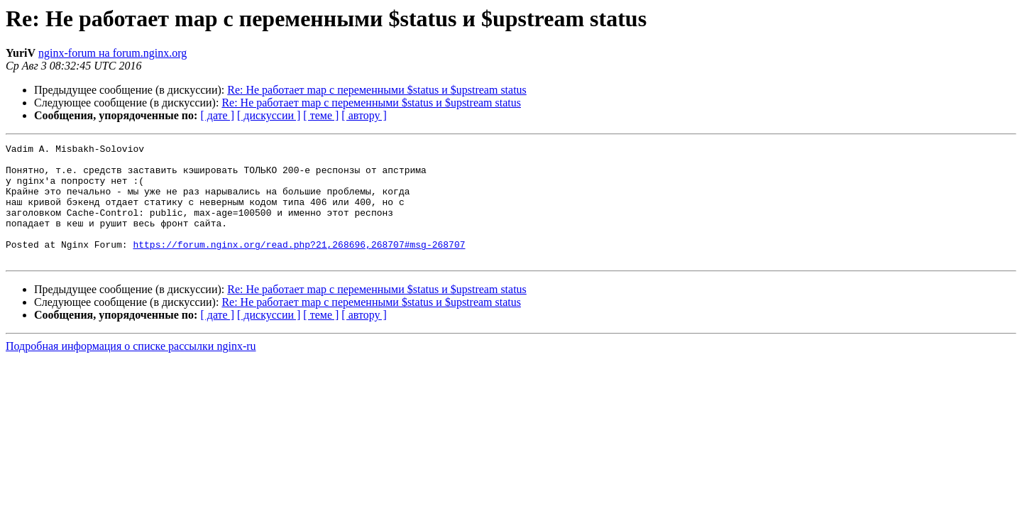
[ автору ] (363, 115)
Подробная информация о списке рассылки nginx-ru (131, 369)
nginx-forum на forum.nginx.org (112, 53)
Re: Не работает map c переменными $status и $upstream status (377, 90)
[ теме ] (321, 115)
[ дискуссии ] (268, 115)
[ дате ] (217, 115)
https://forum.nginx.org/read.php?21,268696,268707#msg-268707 (299, 265)
